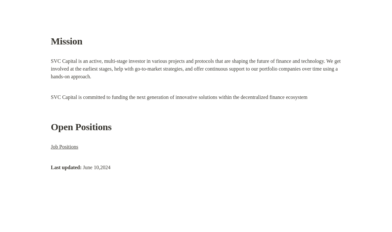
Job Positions (64, 147)
